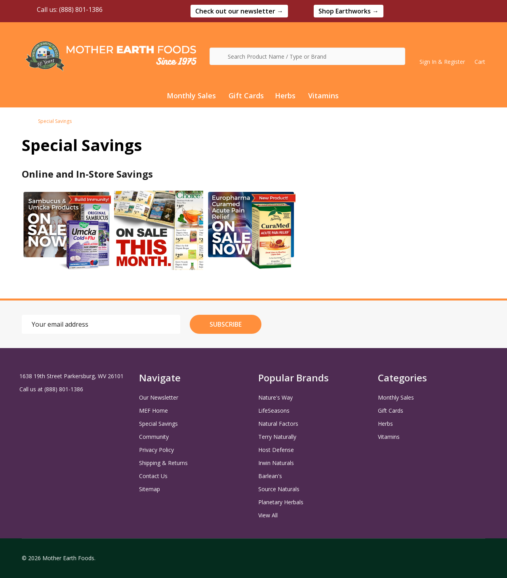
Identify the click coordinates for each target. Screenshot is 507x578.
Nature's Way (275, 397)
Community (154, 436)
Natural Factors (278, 423)
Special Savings (158, 423)
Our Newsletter (158, 397)
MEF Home (153, 410)
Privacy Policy (156, 450)
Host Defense (276, 450)
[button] (239, 11)
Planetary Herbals (280, 502)
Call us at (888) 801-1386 (51, 389)
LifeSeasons (274, 410)
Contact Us (153, 476)
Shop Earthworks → (348, 11)
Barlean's (270, 476)
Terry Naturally (277, 436)
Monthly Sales (191, 95)
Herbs (285, 95)
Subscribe (226, 324)
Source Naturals (278, 489)
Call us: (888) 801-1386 (62, 9)
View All (268, 515)
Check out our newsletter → (239, 11)
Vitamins (323, 95)
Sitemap (149, 489)
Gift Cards (246, 95)
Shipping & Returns (163, 463)
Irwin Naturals (276, 463)
